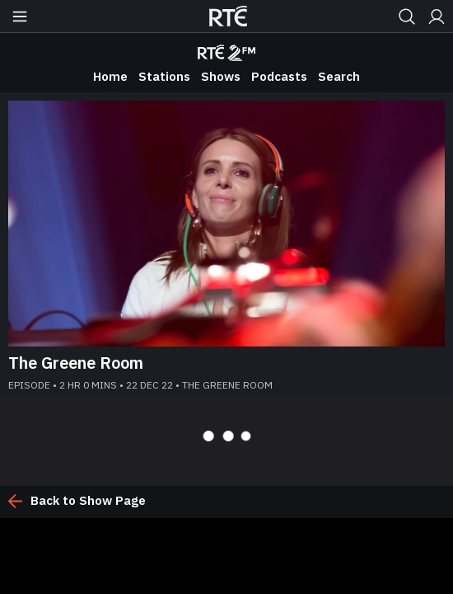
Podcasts (279, 76)
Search (339, 76)
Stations (164, 76)
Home (110, 76)
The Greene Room (75, 362)
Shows (221, 76)
